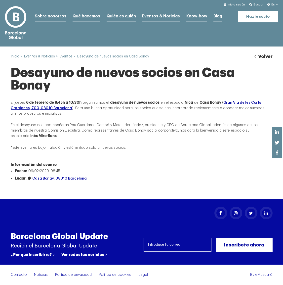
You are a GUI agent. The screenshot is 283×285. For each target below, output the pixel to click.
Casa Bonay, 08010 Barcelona (59, 178)
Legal (143, 275)
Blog (207, 15)
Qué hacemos (83, 15)
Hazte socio (258, 15)
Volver (263, 56)
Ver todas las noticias (84, 255)
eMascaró (264, 275)
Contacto (19, 275)
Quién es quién (116, 15)
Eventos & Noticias (153, 15)
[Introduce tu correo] (177, 245)
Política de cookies (115, 275)
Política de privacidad (73, 275)
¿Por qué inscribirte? (32, 255)
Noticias (41, 275)
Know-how (187, 15)
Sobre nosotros (49, 15)
